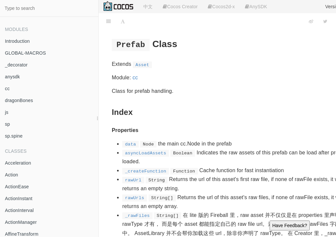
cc (7, 88)
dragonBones (19, 100)
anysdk (12, 76)
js (7, 112)
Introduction (17, 41)
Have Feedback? (289, 225)
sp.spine (14, 136)
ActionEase (17, 186)
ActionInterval (19, 210)
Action (11, 174)
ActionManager (21, 222)
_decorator (16, 64)
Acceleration (18, 163)
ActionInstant (19, 198)
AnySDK (256, 6)
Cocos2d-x (221, 6)
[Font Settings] (123, 21)
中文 (148, 6)
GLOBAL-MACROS (25, 53)
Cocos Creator (180, 6)
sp (7, 124)
